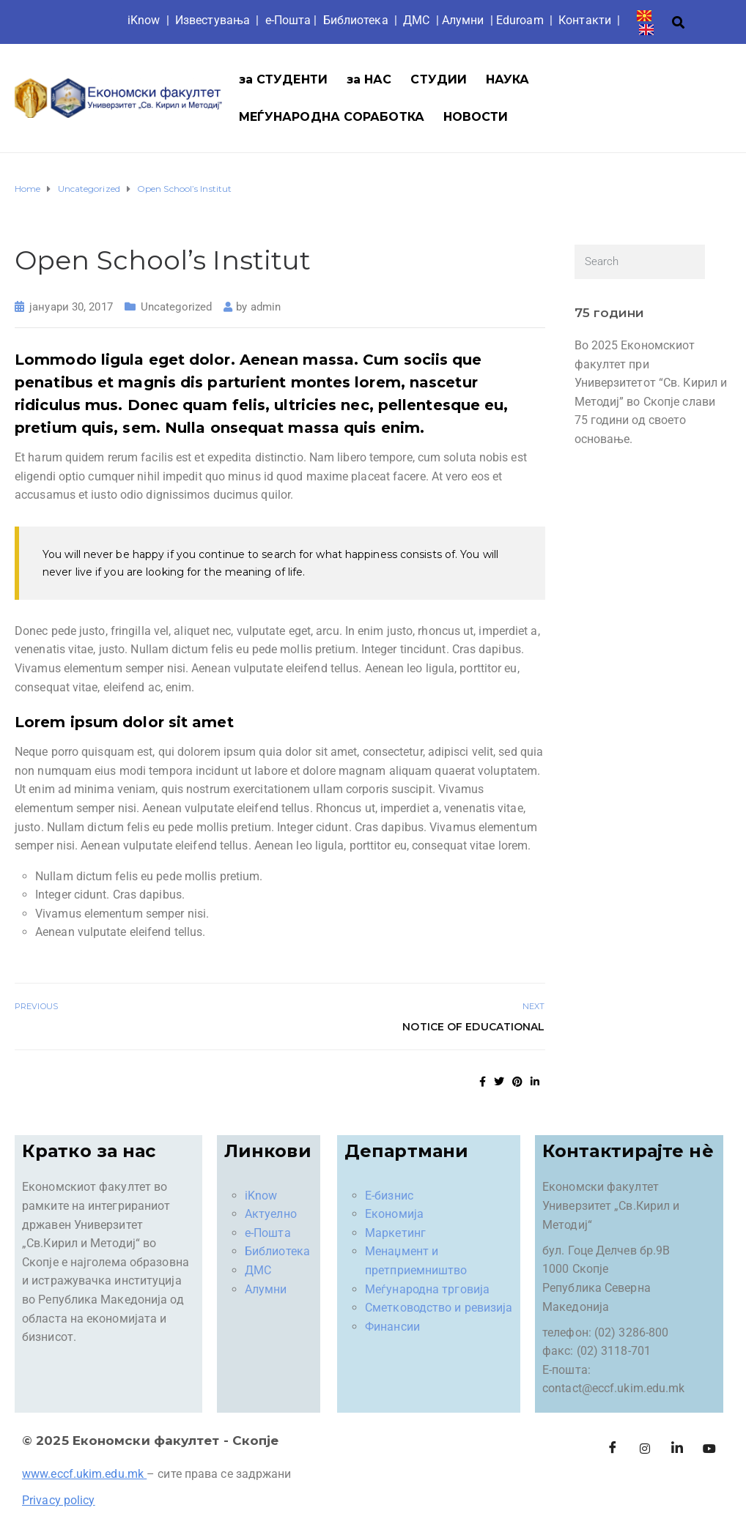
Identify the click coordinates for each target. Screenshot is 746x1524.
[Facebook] (613, 1449)
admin (266, 306)
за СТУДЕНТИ (283, 79)
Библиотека (355, 20)
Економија (394, 1214)
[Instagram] (645, 1449)
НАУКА (508, 79)
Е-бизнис (389, 1196)
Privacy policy (58, 1500)
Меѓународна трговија (427, 1289)
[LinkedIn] (677, 1449)
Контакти (584, 20)
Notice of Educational (473, 1026)
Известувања (212, 20)
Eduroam (520, 20)
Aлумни (463, 20)
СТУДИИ (438, 79)
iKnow (144, 20)
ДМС (416, 20)
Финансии (392, 1327)
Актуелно (271, 1214)
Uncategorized (176, 306)
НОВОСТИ (476, 117)
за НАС (369, 79)
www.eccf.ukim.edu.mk (83, 1474)
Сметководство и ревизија (438, 1308)
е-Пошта (288, 20)
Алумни (266, 1289)
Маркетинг (395, 1233)
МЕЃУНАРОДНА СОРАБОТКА (331, 117)
